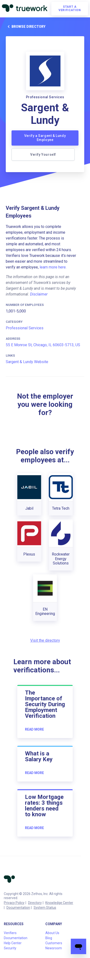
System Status (45, 907)
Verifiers (10, 933)
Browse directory (25, 26)
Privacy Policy (14, 903)
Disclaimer (39, 294)
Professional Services (24, 328)
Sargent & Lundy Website (27, 361)
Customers (53, 943)
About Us (52, 933)
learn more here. (53, 267)
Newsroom (53, 948)
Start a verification (70, 8)
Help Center (13, 943)
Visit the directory (45, 640)
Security (10, 948)
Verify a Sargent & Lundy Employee (45, 138)
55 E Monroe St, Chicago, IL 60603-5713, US (43, 345)
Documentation (18, 907)
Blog (48, 938)
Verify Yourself (43, 154)
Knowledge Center (59, 903)
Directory (35, 903)
